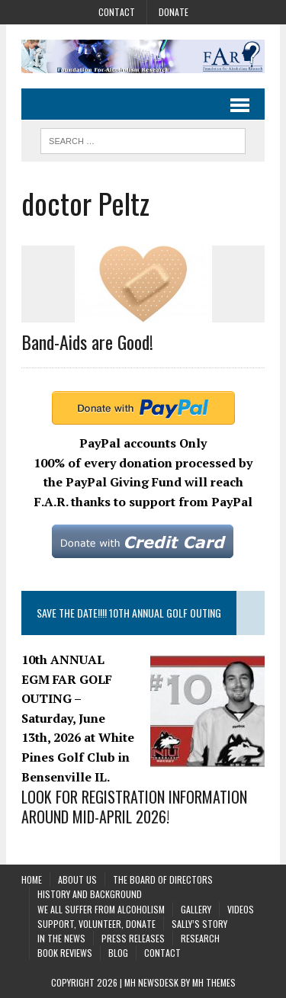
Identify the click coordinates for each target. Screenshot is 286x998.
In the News (61, 938)
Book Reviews (64, 952)
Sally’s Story (199, 923)
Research (200, 938)
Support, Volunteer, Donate (96, 923)
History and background (89, 893)
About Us (77, 879)
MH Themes (214, 982)
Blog (118, 952)
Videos (240, 909)
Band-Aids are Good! (87, 341)
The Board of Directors (163, 879)
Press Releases (133, 938)
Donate (173, 11)
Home (31, 879)
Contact (116, 11)
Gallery (196, 909)
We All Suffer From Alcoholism (101, 909)
